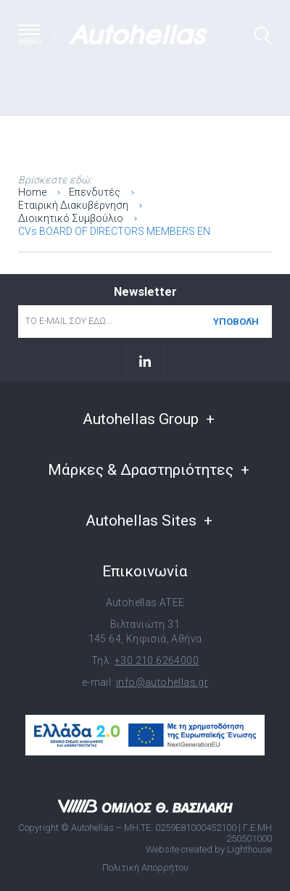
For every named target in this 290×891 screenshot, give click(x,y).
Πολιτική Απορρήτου (145, 867)
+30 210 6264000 (157, 660)
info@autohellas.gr (162, 682)
